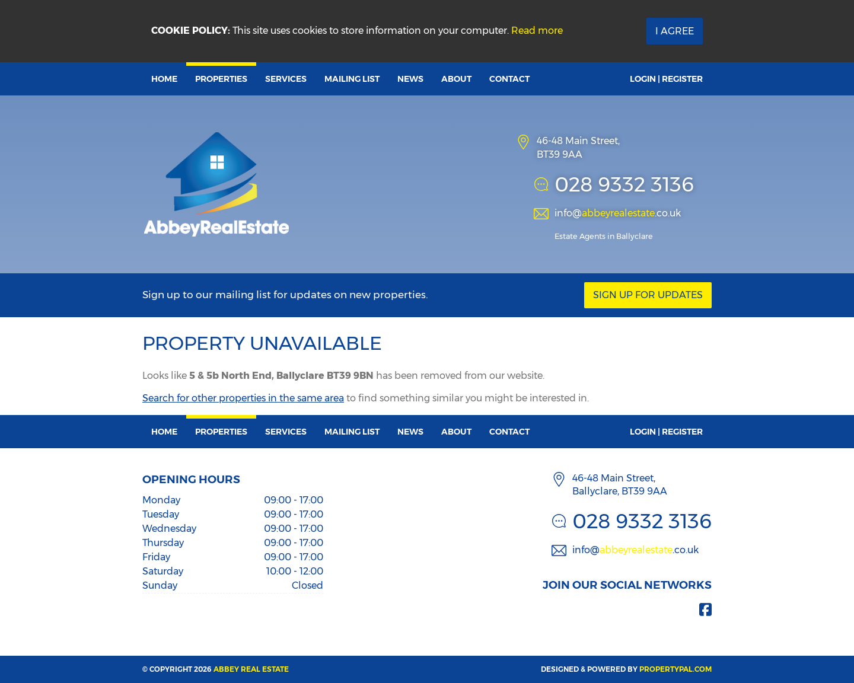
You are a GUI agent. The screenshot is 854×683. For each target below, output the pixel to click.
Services (286, 79)
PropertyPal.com (675, 669)
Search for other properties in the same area (243, 398)
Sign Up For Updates (648, 295)
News (410, 79)
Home (164, 79)
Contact (509, 79)
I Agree (674, 31)
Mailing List (352, 79)
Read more (537, 30)
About (456, 79)
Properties (221, 79)
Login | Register (666, 79)
